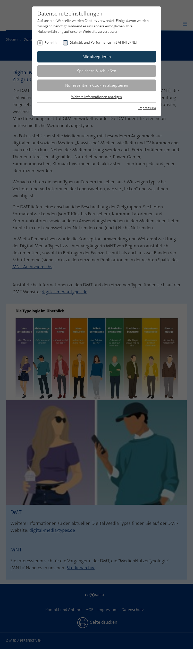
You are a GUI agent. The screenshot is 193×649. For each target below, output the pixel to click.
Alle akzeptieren (96, 56)
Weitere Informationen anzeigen (96, 96)
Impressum (147, 108)
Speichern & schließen (96, 71)
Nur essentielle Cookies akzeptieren (96, 85)
